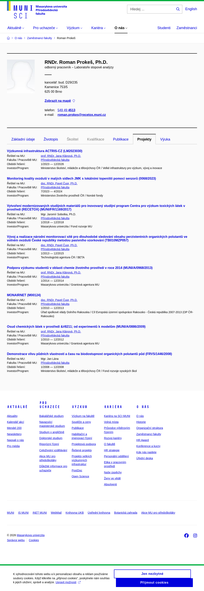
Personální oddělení (116, 456)
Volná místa (111, 422)
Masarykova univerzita (30, 535)
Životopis (51, 139)
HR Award (142, 440)
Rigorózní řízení (49, 444)
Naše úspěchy (113, 472)
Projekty (144, 139)
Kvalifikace (95, 139)
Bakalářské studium (51, 416)
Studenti (164, 28)
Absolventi (110, 484)
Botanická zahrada (125, 512)
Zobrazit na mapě (60, 101)
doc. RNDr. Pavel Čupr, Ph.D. (59, 183)
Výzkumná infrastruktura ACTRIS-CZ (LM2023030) (44, 151)
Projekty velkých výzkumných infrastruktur (82, 460)
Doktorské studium (50, 438)
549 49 (66, 110)
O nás (142, 407)
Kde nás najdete (146, 452)
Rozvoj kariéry (113, 438)
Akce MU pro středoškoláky (158, 512)
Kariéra (113, 407)
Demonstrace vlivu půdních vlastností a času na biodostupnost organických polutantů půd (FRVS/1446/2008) (89, 354)
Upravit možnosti (79, 583)
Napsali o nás (15, 440)
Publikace (120, 139)
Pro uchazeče (49, 405)
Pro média (13, 446)
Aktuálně (17, 407)
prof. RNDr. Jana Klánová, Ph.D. (61, 155)
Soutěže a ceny (81, 422)
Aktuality (12, 416)
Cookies (34, 540)
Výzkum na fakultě (83, 416)
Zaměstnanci (187, 28)
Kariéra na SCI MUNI (117, 416)
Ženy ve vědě (112, 478)
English (191, 9)
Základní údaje (23, 139)
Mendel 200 (14, 428)
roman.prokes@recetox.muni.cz (82, 114)
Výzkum (79, 407)
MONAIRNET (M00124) (24, 295)
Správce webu (16, 540)
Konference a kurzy (148, 446)
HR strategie (112, 450)
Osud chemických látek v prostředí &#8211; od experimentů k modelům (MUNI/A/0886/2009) (76, 326)
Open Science (80, 476)
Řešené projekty (82, 450)
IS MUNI (23, 512)
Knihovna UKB (75, 512)
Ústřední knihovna (99, 512)
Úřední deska (144, 458)
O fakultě (109, 444)
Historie (141, 422)
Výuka (165, 139)
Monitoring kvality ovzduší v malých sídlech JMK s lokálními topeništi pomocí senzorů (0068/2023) (81, 178)
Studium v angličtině (51, 432)
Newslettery (14, 434)
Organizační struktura (149, 428)
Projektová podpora (84, 444)
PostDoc (77, 470)
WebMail (56, 512)
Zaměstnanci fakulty (148, 434)
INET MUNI (40, 512)
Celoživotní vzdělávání (53, 450)
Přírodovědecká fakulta (55, 159)
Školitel (72, 139)
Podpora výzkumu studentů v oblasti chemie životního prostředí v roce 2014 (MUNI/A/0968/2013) (80, 267)
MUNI (10, 512)
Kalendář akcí (15, 422)
